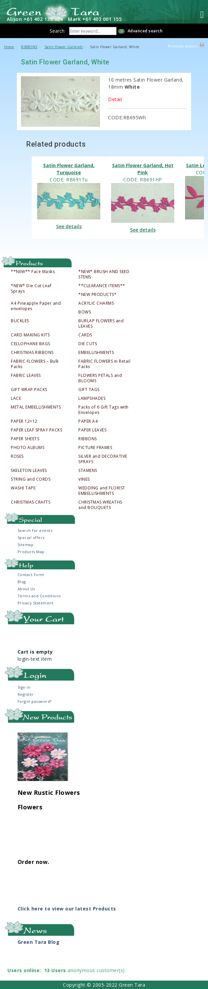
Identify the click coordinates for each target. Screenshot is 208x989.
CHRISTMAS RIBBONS (32, 352)
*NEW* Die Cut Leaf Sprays (31, 288)
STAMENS (87, 470)
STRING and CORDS (30, 479)
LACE (16, 398)
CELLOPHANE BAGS (30, 344)
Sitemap (26, 544)
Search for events (35, 530)
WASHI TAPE (23, 488)
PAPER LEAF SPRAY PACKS (36, 430)
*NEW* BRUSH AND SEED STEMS (103, 274)
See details (69, 226)
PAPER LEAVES (92, 430)
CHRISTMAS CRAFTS (30, 502)
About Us (26, 588)
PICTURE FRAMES (95, 447)
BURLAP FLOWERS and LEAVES (101, 323)
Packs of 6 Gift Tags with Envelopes (103, 409)
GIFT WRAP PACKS (29, 389)
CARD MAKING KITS (30, 335)
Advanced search (145, 31)
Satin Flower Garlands (64, 46)
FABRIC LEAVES (26, 375)
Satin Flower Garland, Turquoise (69, 169)
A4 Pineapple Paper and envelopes (36, 306)
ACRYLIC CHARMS (96, 303)
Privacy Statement (36, 602)
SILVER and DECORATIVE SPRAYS (102, 459)
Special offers (31, 537)
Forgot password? (35, 701)
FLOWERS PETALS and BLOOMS (100, 378)
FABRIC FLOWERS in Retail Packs (104, 364)
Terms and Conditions (39, 595)
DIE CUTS (87, 344)
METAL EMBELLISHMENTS (36, 407)
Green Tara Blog (39, 942)
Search (57, 31)
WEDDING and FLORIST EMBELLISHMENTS (101, 490)
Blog (22, 581)
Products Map (31, 551)
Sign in (24, 687)
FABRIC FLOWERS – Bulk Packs (35, 364)
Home (9, 46)
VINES (84, 479)
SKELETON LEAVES (29, 470)
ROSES (17, 456)
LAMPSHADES (91, 398)
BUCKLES (20, 321)
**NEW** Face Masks (33, 271)
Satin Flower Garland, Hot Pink (143, 169)
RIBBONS (87, 439)
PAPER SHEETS (25, 439)
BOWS (84, 312)
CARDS (85, 335)
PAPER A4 (88, 421)
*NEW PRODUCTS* (97, 294)
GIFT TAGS (89, 389)
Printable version (183, 46)
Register (26, 694)
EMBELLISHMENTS (96, 352)
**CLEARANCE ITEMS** (101, 286)
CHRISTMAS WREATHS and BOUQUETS (100, 505)
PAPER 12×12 (24, 421)
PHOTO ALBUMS (27, 447)
